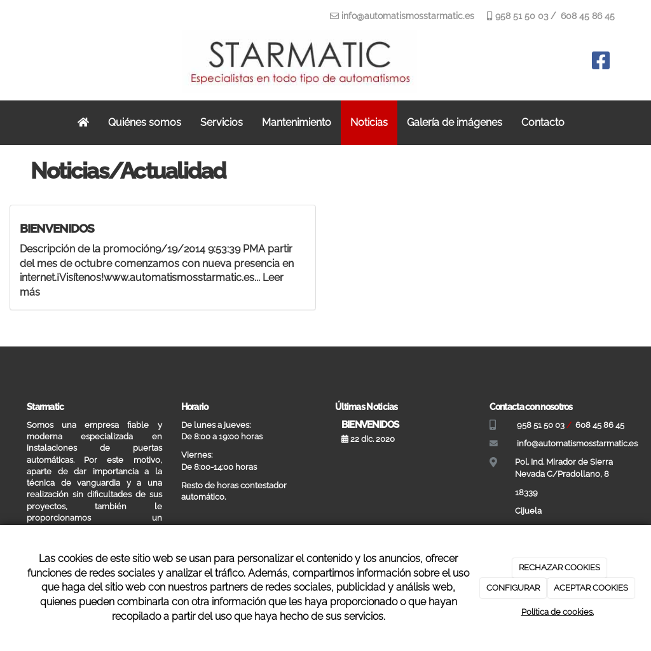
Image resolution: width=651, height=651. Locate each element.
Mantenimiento (296, 122)
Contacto (543, 122)
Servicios (221, 122)
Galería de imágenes (454, 122)
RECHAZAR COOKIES (559, 567)
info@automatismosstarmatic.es (407, 16)
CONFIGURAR (513, 588)
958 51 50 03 (520, 16)
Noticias (369, 122)
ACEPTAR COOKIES (591, 588)
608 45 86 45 (586, 16)
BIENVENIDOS (57, 228)
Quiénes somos (144, 122)
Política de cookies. (557, 612)
